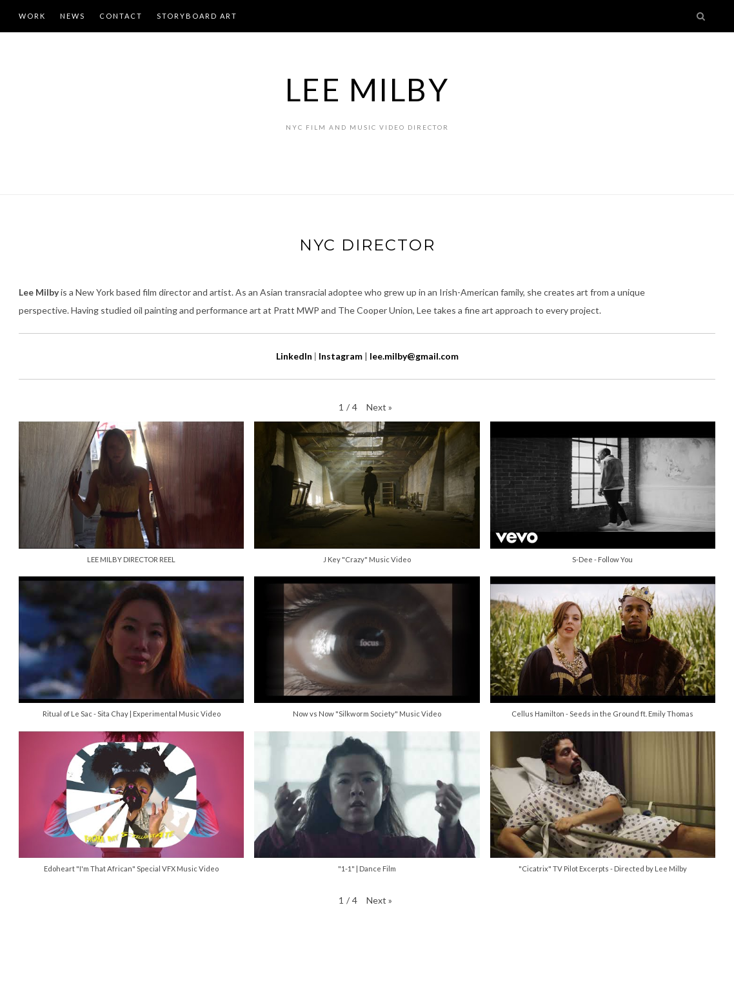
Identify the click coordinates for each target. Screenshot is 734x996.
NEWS (72, 16)
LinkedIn (294, 356)
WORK (32, 16)
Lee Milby (367, 89)
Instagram (340, 356)
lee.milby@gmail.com (414, 356)
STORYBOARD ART (197, 16)
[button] (379, 407)
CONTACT (121, 16)
